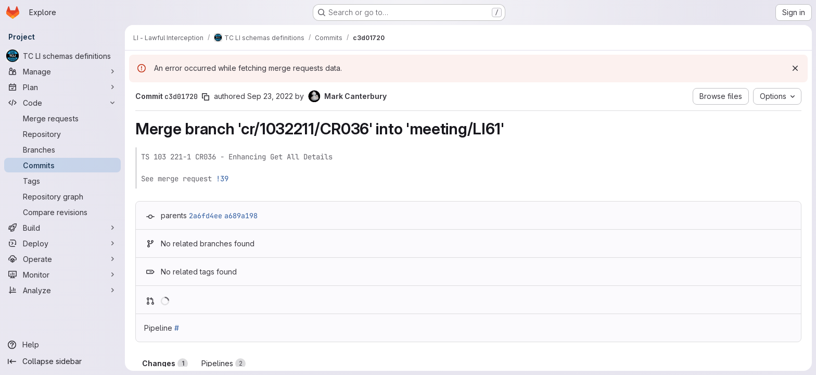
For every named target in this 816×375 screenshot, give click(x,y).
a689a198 (241, 215)
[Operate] (62, 259)
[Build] (62, 227)
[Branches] (62, 149)
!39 (222, 178)
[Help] (62, 345)
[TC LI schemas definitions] (62, 55)
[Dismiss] (795, 68)
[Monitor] (62, 274)
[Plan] (62, 87)
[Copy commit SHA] (205, 97)
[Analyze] (62, 290)
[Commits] (62, 165)
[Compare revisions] (62, 212)
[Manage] (62, 71)
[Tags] (62, 180)
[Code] (62, 102)
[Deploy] (62, 243)
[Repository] (62, 134)
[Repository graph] (62, 196)
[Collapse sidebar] (62, 361)
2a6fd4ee (205, 215)
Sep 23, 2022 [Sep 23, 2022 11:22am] (270, 96)
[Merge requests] (62, 118)
